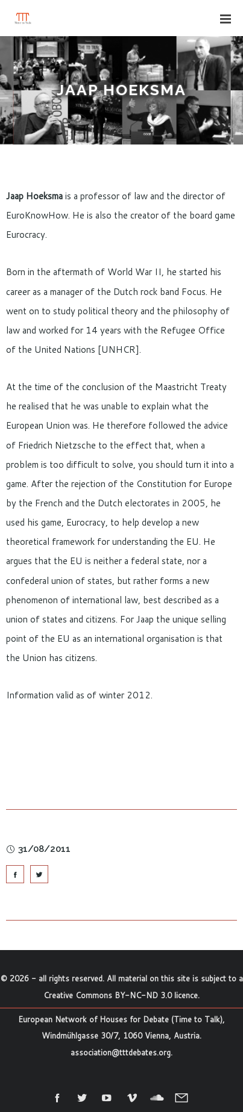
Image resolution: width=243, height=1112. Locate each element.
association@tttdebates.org (121, 1052)
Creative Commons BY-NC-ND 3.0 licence (120, 995)
